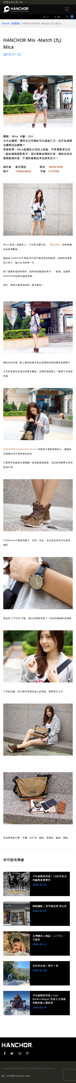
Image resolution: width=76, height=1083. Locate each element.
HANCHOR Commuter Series (20, 449)
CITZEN (54, 171)
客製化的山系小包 (13, 2)
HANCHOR (56, 167)
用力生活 (55, 244)
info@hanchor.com (16, 1075)
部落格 (16, 23)
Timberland (23, 171)
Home (5, 23)
